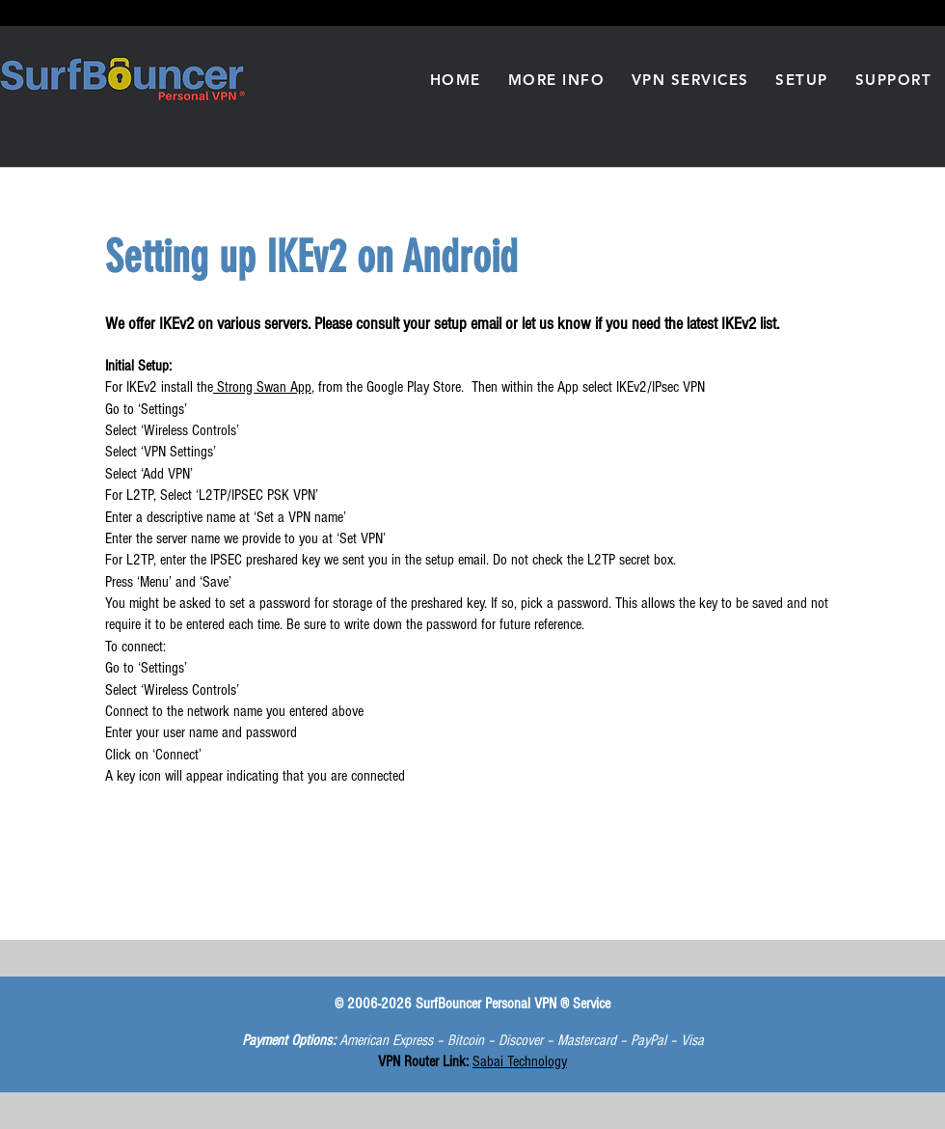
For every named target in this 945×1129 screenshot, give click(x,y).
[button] (556, 79)
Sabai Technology (519, 1061)
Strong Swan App (262, 387)
